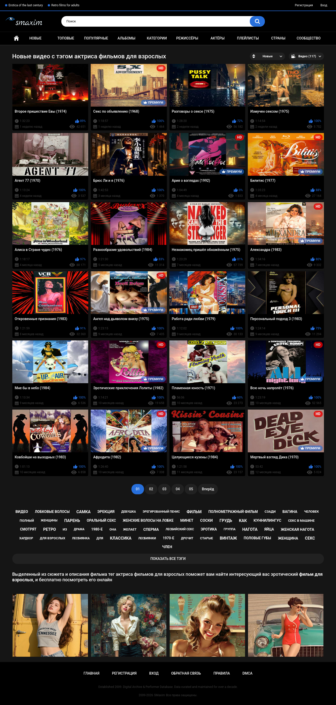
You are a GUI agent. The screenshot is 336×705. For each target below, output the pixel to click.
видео (21, 511)
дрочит (187, 538)
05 (191, 489)
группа (229, 529)
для (100, 538)
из (65, 529)
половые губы (257, 538)
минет (186, 520)
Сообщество (309, 38)
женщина (288, 538)
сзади (270, 511)
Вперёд (208, 489)
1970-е (168, 538)
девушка (128, 511)
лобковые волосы (52, 512)
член (167, 547)
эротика (209, 529)
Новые (35, 38)
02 (151, 489)
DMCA (248, 673)
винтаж (228, 538)
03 (164, 489)
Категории (157, 38)
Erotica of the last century (26, 5)
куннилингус (267, 520)
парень (72, 520)
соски (206, 520)
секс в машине (301, 520)
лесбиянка (80, 538)
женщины (49, 520)
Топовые (65, 38)
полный (27, 520)
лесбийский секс (180, 529)
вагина (289, 511)
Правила (221, 673)
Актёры (218, 38)
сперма (151, 529)
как (243, 520)
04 (178, 489)
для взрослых (52, 538)
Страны (278, 38)
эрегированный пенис (161, 511)
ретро (49, 529)
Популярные (96, 38)
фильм (194, 511)
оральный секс (101, 520)
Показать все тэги (167, 559)
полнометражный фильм (233, 512)
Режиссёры (187, 38)
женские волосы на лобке (148, 520)
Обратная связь (186, 673)
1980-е (97, 529)
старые (206, 538)
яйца (269, 529)
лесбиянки (147, 538)
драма (79, 529)
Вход (323, 5)
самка (83, 511)
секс (310, 538)
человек (311, 511)
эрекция (105, 511)
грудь (225, 520)
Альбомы (126, 38)
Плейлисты (248, 38)
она (112, 529)
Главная (16, 38)
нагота (250, 529)
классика (120, 538)
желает (129, 529)
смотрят (28, 529)
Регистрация (304, 5)
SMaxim (159, 695)
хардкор (26, 538)
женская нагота (297, 529)
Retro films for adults (65, 5)
